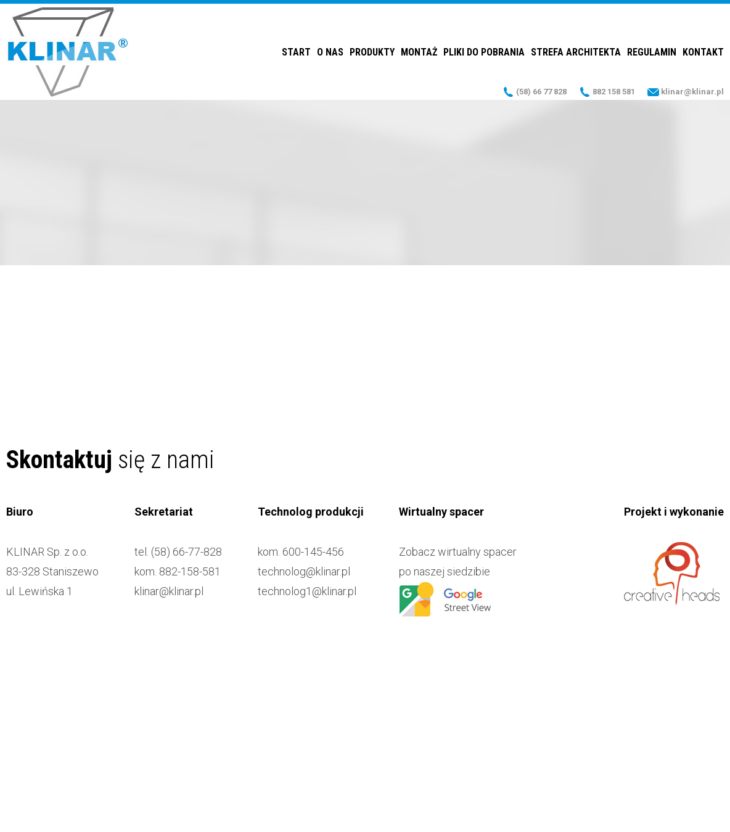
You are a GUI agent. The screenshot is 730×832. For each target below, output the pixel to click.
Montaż (419, 52)
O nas (330, 52)
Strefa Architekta (576, 52)
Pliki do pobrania (484, 52)
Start (296, 52)
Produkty (372, 52)
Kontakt (703, 52)
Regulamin (651, 52)
